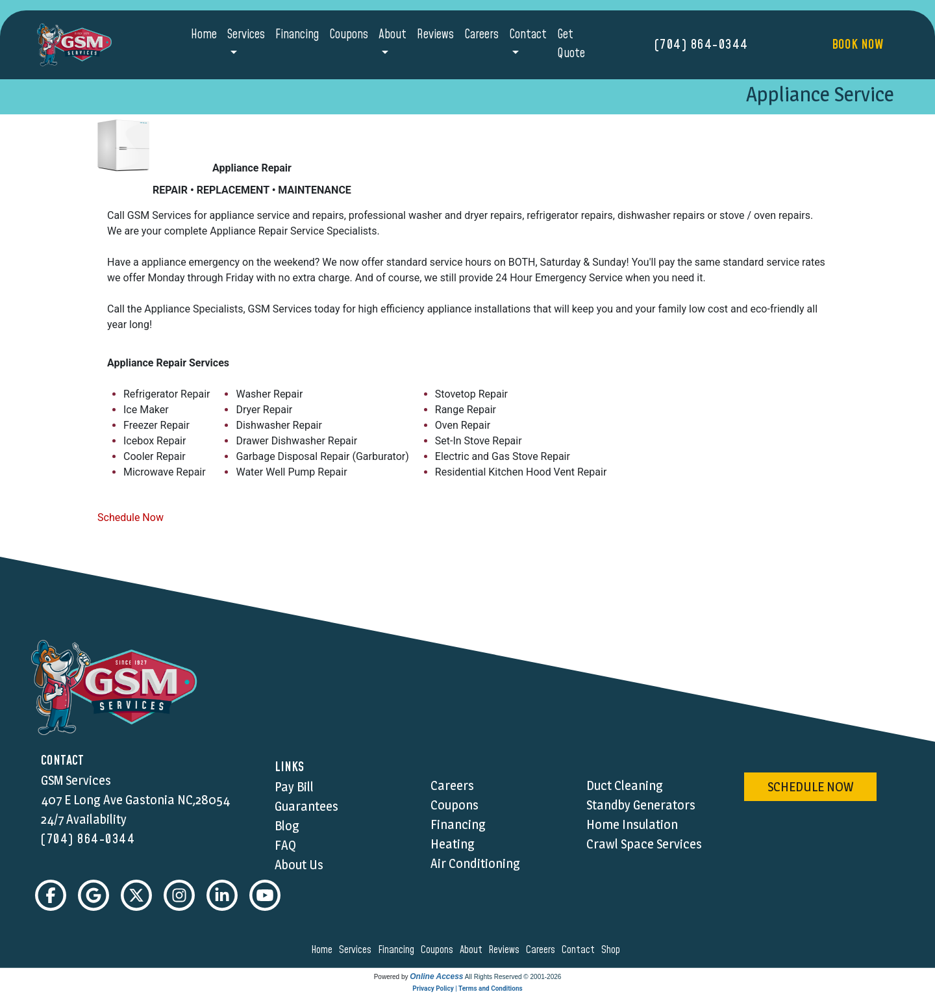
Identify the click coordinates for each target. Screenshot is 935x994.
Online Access (436, 976)
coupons (439, 950)
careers (542, 950)
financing (398, 950)
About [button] (392, 35)
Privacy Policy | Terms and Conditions (467, 988)
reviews (505, 950)
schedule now (810, 787)
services (357, 950)
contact (580, 950)
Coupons (348, 35)
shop (612, 950)
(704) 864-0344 (701, 45)
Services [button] (246, 35)
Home (204, 35)
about (473, 950)
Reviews (435, 35)
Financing (297, 35)
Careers (481, 35)
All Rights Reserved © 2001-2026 (513, 976)
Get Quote (571, 44)
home (323, 950)
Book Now (857, 45)
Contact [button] (528, 35)
